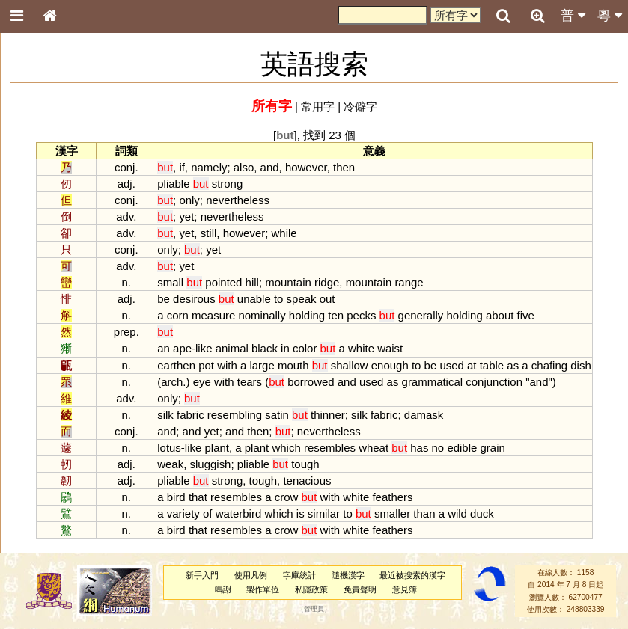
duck (482, 513)
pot (206, 365)
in (285, 348)
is (300, 513)
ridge (326, 282)
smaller (392, 513)
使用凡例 (250, 575)
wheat (373, 447)
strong (227, 183)
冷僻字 (360, 106)
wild (457, 513)
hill (252, 282)
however (306, 167)
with (227, 365)
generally (421, 315)
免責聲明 (360, 589)
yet (186, 216)
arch (172, 381)
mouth (293, 365)
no (438, 447)
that (198, 497)
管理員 (314, 609)
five (525, 315)
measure (213, 315)
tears (249, 381)
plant (217, 447)
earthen (176, 365)
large (261, 365)
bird (176, 497)
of (207, 513)
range (408, 282)
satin (277, 414)
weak (170, 464)
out (327, 298)
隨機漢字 (348, 575)
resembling (234, 414)
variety (183, 513)
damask (423, 414)
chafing (549, 365)
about (499, 315)
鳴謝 (223, 589)
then (344, 167)
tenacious (307, 480)
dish (580, 365)
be (163, 298)
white (361, 348)
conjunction (494, 381)
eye (202, 381)
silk (165, 414)
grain (493, 447)
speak (302, 298)
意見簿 (404, 589)
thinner (328, 414)
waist (390, 348)
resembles (330, 447)
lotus (169, 447)
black (264, 348)
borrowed (310, 381)
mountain (288, 282)
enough (390, 365)
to (278, 298)
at (471, 365)
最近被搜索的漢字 (412, 575)
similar (324, 513)
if (181, 167)
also (244, 167)
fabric (190, 414)
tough (305, 464)
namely (209, 167)
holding (307, 315)
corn (178, 315)
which (286, 447)
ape (182, 348)
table (492, 365)
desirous (194, 298)
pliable (173, 183)
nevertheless (237, 200)
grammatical (432, 381)
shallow (349, 365)
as (513, 365)
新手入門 (202, 575)
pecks (361, 315)
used (451, 365)
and (269, 167)
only (189, 200)
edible (462, 447)
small (170, 282)
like (203, 348)
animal (232, 348)
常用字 (318, 106)
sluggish (210, 464)
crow (287, 497)
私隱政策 (311, 589)
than (424, 513)
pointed (223, 282)
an (163, 348)
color (305, 348)
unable (254, 298)
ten (336, 315)
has (419, 447)
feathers (392, 497)
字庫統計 (299, 575)
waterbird (239, 513)
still (209, 233)
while (284, 233)
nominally (261, 315)
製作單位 (262, 589)
